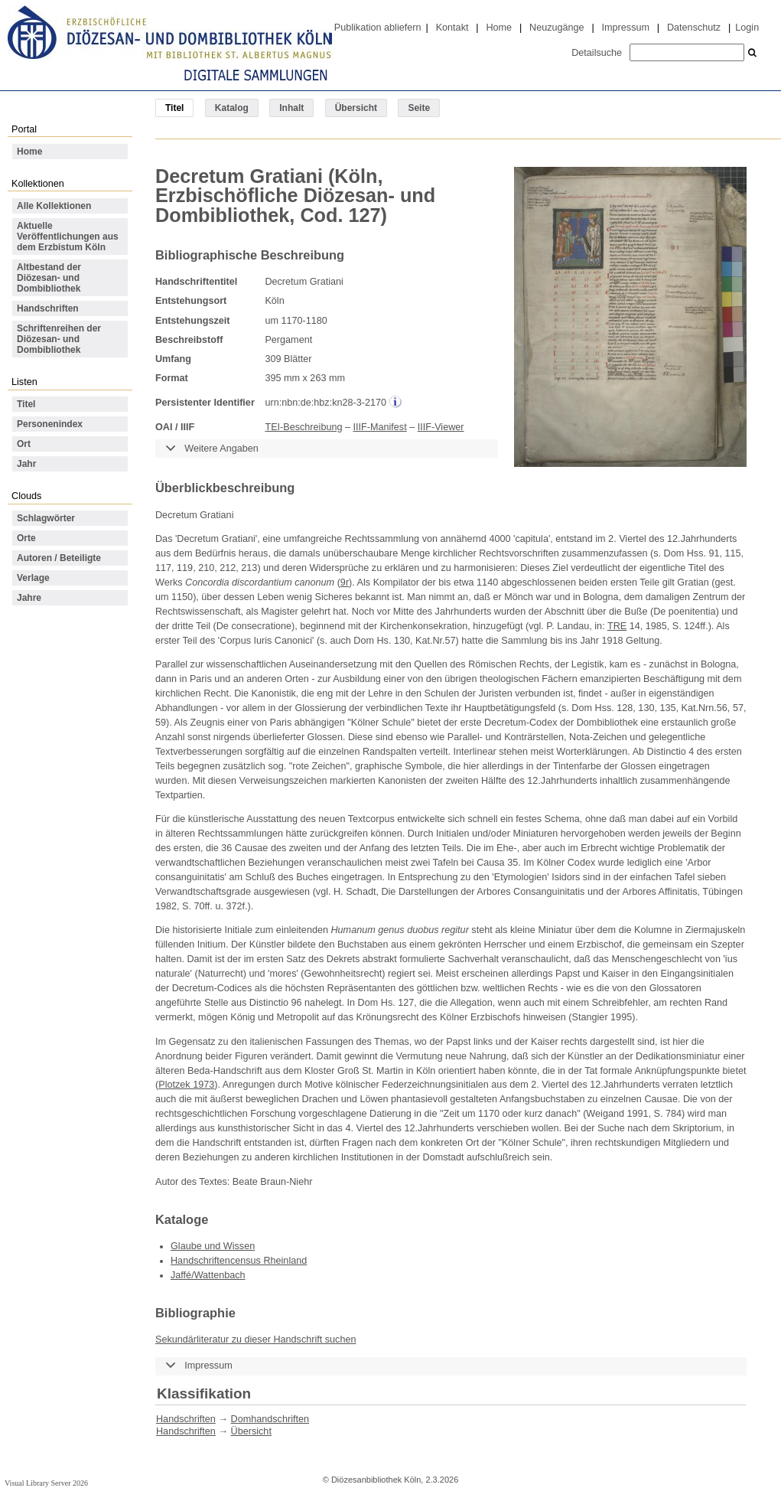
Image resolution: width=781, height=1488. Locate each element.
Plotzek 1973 (186, 1084)
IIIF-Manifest (380, 427)
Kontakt (452, 27)
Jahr (26, 463)
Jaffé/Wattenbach (208, 1275)
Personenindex (50, 424)
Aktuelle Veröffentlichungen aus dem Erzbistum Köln (68, 236)
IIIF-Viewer (441, 427)
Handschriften (48, 308)
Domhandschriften (270, 1419)
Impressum (625, 27)
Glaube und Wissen (213, 1246)
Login (747, 27)
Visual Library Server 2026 (46, 1483)
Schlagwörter (46, 518)
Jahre (29, 597)
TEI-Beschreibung (303, 427)
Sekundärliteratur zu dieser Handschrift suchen (255, 1339)
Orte (26, 538)
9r (344, 582)
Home (499, 27)
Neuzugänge (556, 27)
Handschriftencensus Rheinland (239, 1260)
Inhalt (291, 108)
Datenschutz (694, 27)
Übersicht (356, 108)
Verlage (33, 578)
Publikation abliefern (377, 27)
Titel (26, 404)
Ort (24, 444)
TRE (616, 626)
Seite (419, 108)
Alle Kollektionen (54, 206)
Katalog (232, 108)
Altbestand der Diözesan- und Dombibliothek (49, 278)
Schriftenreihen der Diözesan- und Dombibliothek (59, 339)
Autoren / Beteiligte (59, 558)
